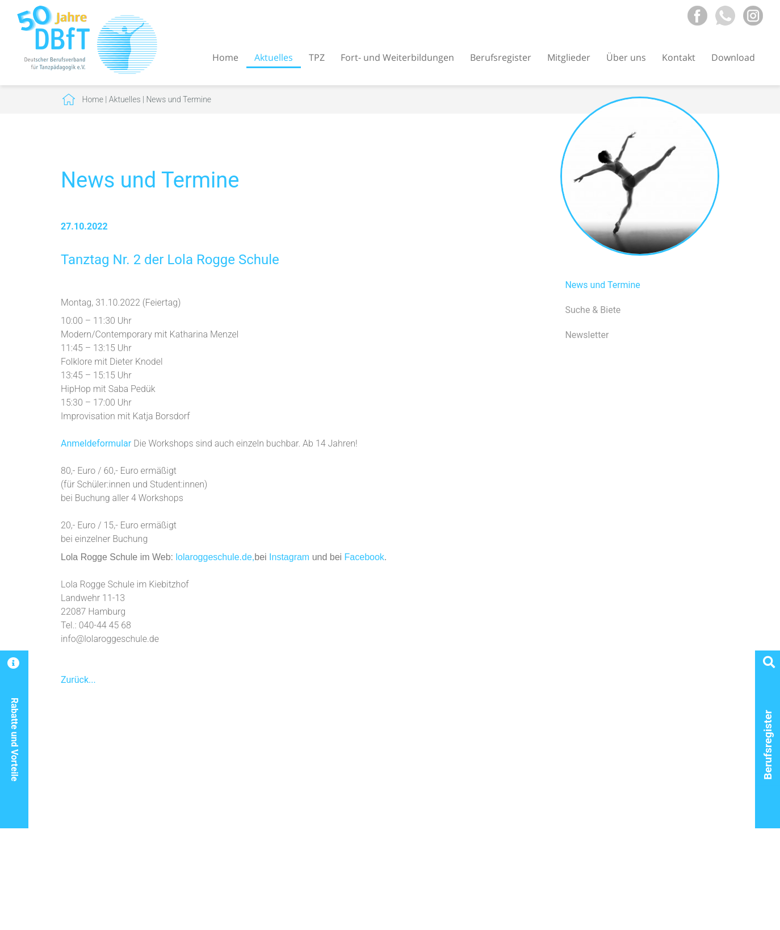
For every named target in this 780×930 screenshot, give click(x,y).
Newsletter (587, 335)
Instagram (289, 557)
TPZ (317, 57)
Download (733, 57)
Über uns (626, 57)
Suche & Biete (592, 310)
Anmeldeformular (97, 443)
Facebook (364, 557)
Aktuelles (273, 57)
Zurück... (78, 679)
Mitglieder (568, 57)
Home (225, 57)
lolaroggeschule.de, (214, 557)
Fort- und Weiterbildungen (397, 57)
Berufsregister (500, 57)
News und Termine (178, 99)
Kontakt (678, 57)
